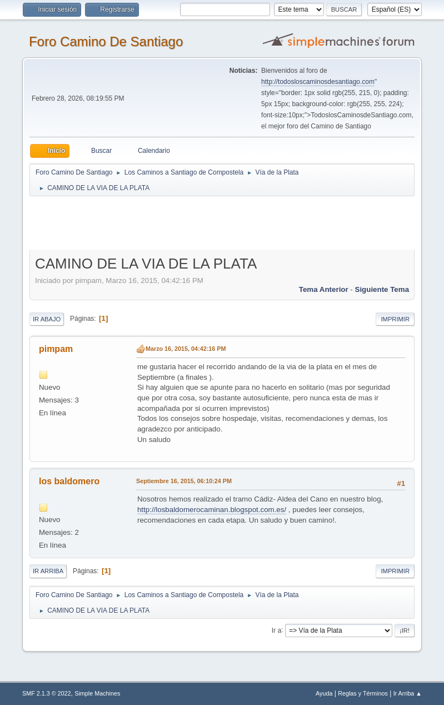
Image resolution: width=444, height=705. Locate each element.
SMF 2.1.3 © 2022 (46, 693)
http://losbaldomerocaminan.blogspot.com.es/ (211, 509)
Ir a (276, 630)
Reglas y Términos (363, 693)
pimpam (56, 349)
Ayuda (324, 693)
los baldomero (69, 481)
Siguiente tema (382, 289)
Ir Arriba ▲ (407, 693)
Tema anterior (323, 289)
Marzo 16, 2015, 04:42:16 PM (186, 348)
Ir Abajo (47, 319)
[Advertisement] (225, 222)
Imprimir (395, 319)
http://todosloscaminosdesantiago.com (318, 82)
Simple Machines (97, 693)
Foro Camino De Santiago (106, 41)
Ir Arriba (48, 571)
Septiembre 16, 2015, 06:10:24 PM (184, 481)
